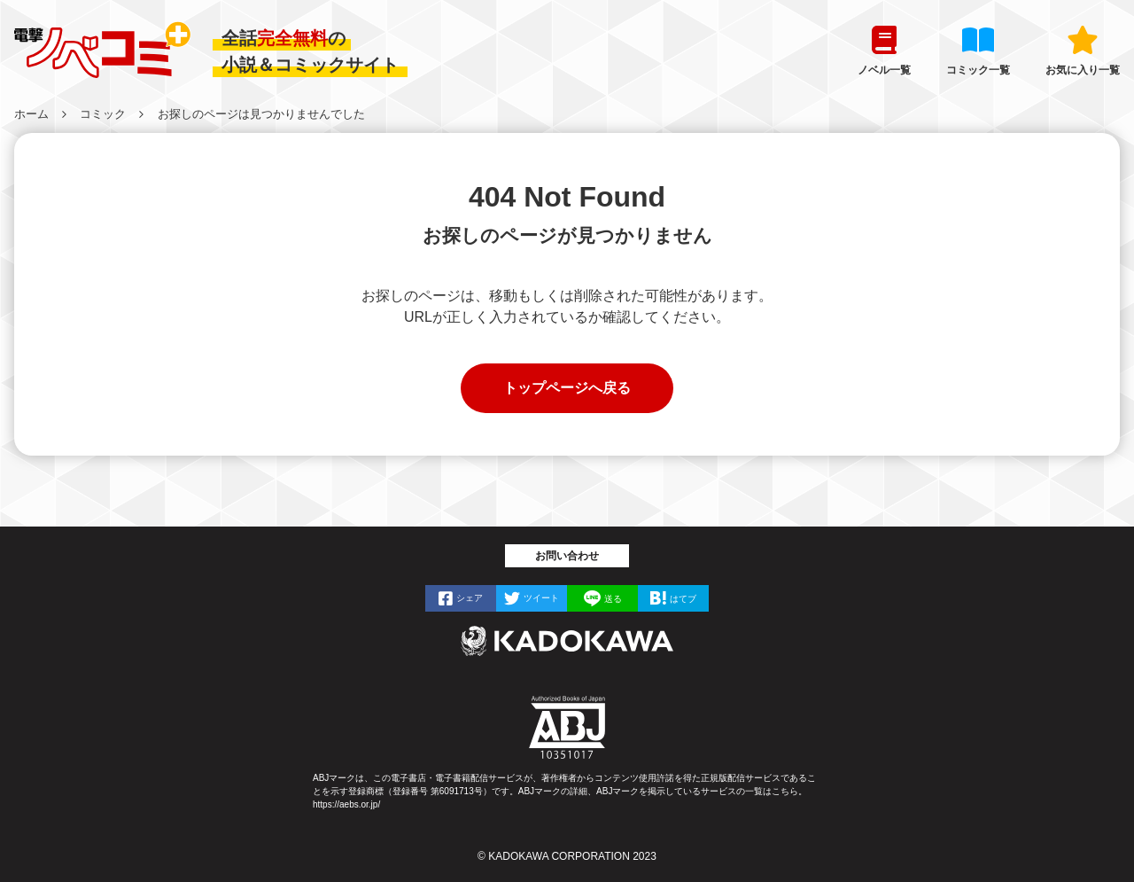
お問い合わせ (567, 556)
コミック (103, 114)
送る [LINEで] (613, 598)
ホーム (31, 114)
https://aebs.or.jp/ (346, 804)
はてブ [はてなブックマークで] (683, 598)
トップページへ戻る (567, 387)
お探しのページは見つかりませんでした (261, 114)
